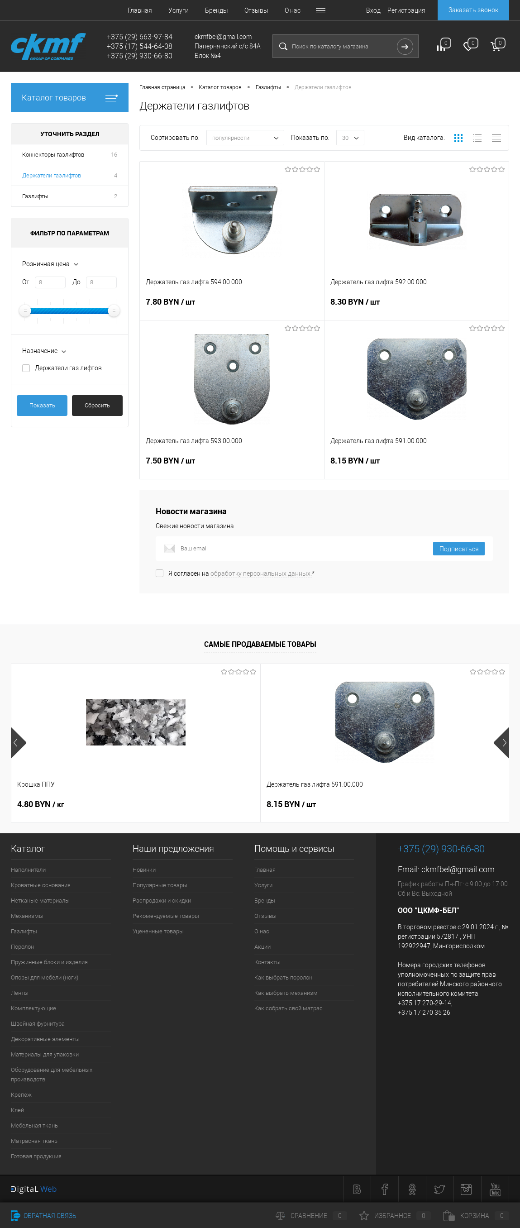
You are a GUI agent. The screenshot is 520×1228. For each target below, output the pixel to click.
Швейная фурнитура (38, 1023)
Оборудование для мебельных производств (51, 1074)
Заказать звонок (473, 10)
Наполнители (28, 869)
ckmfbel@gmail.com (458, 869)
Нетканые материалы (40, 900)
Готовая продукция (36, 1156)
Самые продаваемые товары (260, 644)
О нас (293, 10)
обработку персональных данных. (261, 573)
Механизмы (27, 916)
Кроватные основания (41, 885)
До (76, 282)
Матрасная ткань (34, 1140)
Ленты (20, 992)
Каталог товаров (70, 97)
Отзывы (256, 10)
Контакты (267, 962)
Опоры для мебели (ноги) (44, 977)
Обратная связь (43, 1215)
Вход (373, 10)
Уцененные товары (158, 931)
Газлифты (35, 196)
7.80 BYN (232, 307)
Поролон (22, 946)
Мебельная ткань (34, 1125)
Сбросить (97, 405)
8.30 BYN (416, 307)
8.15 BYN (416, 466)
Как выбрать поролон (283, 977)
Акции (262, 946)
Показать (42, 405)
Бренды (216, 10)
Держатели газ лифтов (68, 368)
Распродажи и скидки (162, 900)
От (25, 282)
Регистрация (406, 10)
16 (114, 154)
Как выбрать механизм (286, 992)
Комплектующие (33, 1008)
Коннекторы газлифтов (53, 154)
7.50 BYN (232, 466)
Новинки (144, 869)
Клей (17, 1110)
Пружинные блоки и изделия (49, 962)
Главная (140, 10)
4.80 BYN (40, 804)
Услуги (178, 10)
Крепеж (21, 1094)
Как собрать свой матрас (288, 1008)
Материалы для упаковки (45, 1054)
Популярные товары (160, 885)
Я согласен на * (241, 573)
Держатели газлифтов (51, 175)
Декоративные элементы (45, 1039)
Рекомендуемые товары (166, 916)
